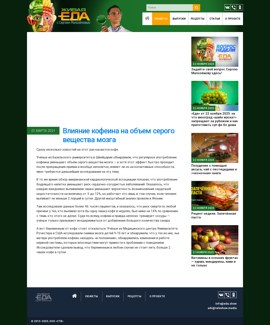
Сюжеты (160, 18)
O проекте (233, 18)
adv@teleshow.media (222, 308)
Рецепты (197, 18)
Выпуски (179, 18)
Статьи (214, 18)
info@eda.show (226, 303)
